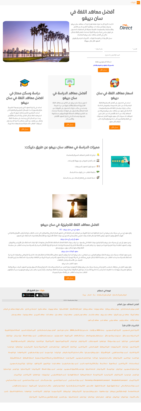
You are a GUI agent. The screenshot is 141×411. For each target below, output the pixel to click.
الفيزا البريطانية (104, 350)
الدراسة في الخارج (30, 313)
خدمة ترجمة (104, 367)
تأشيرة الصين (82, 350)
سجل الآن (103, 70)
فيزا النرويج (46, 367)
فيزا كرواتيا (124, 401)
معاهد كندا (49, 318)
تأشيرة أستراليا (25, 373)
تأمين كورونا (69, 339)
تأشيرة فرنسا (70, 362)
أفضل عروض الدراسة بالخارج (130, 313)
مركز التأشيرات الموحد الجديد (89, 367)
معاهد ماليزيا (42, 313)
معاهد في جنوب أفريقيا (121, 318)
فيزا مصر (59, 373)
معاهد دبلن (58, 318)
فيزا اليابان (119, 373)
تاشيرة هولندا (21, 356)
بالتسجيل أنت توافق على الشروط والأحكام (103, 65)
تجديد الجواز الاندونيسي (58, 378)
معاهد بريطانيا (87, 313)
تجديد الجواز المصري (60, 384)
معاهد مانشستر (94, 318)
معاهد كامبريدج (39, 318)
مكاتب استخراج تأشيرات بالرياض (72, 356)
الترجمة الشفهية (100, 389)
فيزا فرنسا (11, 350)
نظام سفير (89, 389)
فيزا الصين (127, 362)
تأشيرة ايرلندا (36, 373)
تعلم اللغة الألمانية (76, 313)
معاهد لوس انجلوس (80, 318)
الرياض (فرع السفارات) (104, 298)
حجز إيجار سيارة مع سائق (113, 339)
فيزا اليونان (116, 401)
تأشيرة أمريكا (49, 345)
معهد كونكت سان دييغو (69, 254)
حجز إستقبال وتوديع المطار (94, 339)
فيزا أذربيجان (18, 378)
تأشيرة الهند (65, 350)
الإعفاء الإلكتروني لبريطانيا (118, 395)
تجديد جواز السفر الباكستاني (130, 389)
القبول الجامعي (134, 345)
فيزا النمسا (135, 362)
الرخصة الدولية (90, 373)
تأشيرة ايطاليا (117, 362)
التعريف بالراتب (93, 345)
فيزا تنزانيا (9, 339)
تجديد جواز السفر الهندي (35, 356)
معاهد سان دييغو (106, 318)
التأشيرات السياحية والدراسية (75, 389)
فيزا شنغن (83, 401)
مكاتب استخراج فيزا (45, 389)
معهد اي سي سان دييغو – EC (70, 232)
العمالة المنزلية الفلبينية (12, 334)
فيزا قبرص (16, 373)
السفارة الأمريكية (15, 362)
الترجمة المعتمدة (133, 395)
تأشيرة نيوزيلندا (116, 350)
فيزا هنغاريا (36, 378)
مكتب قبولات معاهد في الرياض (13, 313)
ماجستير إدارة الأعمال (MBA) (79, 334)
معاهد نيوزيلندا (99, 313)
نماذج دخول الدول (62, 334)
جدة (94, 298)
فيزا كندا (95, 362)
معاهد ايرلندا (68, 318)
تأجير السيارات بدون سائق (131, 339)
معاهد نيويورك (53, 313)
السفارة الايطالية (28, 362)
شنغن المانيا (100, 401)
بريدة (84, 298)
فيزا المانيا (73, 350)
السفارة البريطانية (86, 378)
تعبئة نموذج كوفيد (59, 389)
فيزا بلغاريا (103, 345)
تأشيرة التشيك (134, 356)
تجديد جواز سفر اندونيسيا (70, 367)
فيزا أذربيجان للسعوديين (17, 367)
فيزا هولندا (28, 395)
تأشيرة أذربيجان (134, 384)
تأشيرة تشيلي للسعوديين (130, 334)
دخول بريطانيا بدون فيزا (92, 356)
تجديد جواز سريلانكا (114, 345)
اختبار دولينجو (59, 339)
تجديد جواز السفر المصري (31, 384)
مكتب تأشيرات (134, 401)
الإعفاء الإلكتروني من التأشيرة (48, 401)
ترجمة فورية (113, 367)
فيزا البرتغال (31, 345)
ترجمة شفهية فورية (113, 389)
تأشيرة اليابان (82, 345)
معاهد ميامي (113, 324)
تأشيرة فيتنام (101, 373)
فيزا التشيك (40, 345)
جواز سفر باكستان (46, 384)
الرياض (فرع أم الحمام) (119, 298)
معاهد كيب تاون (93, 324)
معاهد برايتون (123, 324)
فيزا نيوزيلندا (45, 378)
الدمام (89, 298)
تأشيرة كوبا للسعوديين (113, 334)
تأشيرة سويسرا (57, 395)
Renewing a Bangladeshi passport (97, 384)
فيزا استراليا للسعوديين (131, 373)
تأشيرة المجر (27, 378)
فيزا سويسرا (49, 356)
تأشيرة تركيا (33, 401)
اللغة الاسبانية (63, 313)
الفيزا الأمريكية (105, 356)
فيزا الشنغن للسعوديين (83, 362)
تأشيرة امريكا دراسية (40, 350)
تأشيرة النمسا (37, 395)
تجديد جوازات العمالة (29, 339)
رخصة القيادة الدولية (16, 395)
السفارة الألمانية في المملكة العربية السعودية (49, 362)
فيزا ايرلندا (58, 356)
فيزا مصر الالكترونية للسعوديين (74, 373)
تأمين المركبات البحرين (28, 334)
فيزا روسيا (127, 378)
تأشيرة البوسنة (98, 378)
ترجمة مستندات (134, 367)
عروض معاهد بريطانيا (112, 313)
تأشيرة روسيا (28, 350)
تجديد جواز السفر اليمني (75, 384)
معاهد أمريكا (134, 318)
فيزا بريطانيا (67, 395)
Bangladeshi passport (120, 384)
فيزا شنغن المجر (54, 350)
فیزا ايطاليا (19, 350)
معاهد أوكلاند (134, 324)
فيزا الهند (108, 401)
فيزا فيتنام (73, 345)
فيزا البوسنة (12, 356)
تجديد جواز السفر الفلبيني (120, 356)
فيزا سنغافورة (103, 395)
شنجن (6, 395)
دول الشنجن (63, 401)
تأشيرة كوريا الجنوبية (62, 345)
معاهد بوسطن (16, 318)
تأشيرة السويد (134, 350)
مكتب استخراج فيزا (105, 362)
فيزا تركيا (125, 350)
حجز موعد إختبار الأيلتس (45, 339)
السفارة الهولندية (73, 378)
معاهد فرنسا (56, 367)
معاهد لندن (104, 324)
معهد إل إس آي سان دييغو (70, 242)
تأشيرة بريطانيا (77, 395)
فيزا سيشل (17, 339)
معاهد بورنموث (27, 318)
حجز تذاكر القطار (79, 339)
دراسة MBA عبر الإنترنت (97, 334)
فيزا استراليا (7, 373)
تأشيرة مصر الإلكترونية (18, 345)
